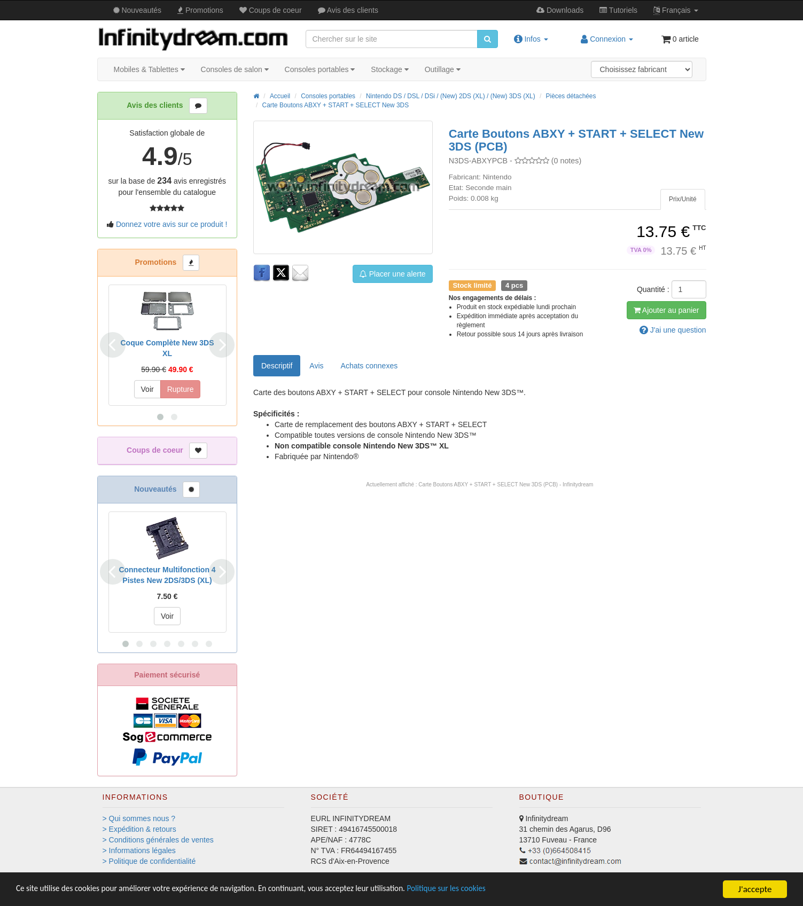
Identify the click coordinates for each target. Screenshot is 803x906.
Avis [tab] (316, 365)
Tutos (618, 10)
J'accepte (755, 889)
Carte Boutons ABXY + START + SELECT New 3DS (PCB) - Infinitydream (505, 484)
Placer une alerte (393, 274)
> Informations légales (139, 850)
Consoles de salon (235, 69)
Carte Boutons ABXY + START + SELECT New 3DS (335, 105)
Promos (200, 10)
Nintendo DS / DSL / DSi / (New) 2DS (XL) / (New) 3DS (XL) (450, 96)
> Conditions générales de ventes (158, 840)
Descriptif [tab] (276, 365)
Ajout (666, 310)
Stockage (389, 69)
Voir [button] (147, 389)
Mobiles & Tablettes (149, 69)
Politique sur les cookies (497, 889)
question (673, 330)
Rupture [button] (180, 389)
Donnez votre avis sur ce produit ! (172, 224)
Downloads (559, 10)
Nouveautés (137, 10)
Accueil (280, 96)
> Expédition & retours (139, 829)
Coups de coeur (270, 10)
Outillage (443, 69)
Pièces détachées (571, 96)
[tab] (682, 199)
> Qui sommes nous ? (139, 818)
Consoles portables (320, 69)
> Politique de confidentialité (149, 861)
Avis (348, 10)
